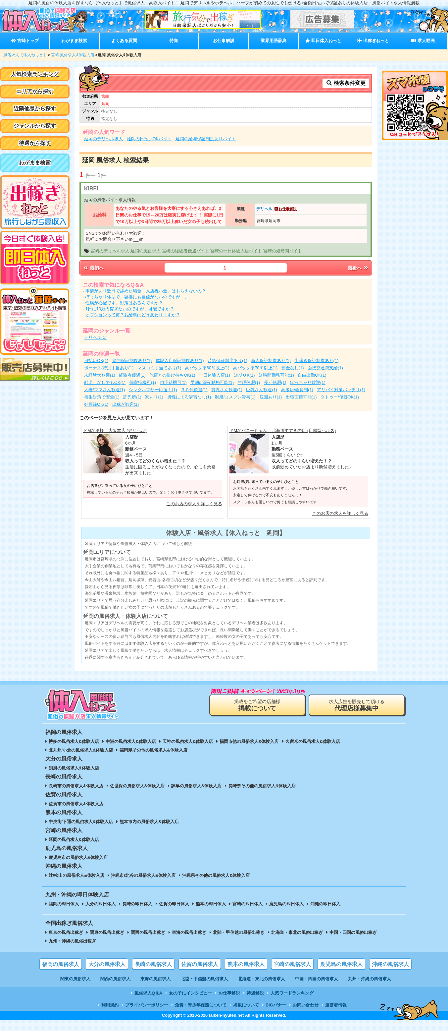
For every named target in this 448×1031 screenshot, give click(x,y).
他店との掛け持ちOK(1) (172, 375)
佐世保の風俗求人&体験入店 (137, 785)
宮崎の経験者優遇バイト (185, 250)
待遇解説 (255, 993)
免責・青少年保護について (200, 1004)
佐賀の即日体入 (174, 903)
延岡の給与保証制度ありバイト (205, 138)
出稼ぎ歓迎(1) (125, 404)
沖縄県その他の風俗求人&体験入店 (216, 875)
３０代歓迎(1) (194, 389)
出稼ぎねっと (373, 40)
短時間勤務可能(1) (276, 375)
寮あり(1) (154, 396)
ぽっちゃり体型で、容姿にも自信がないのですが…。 (137, 296)
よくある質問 (124, 40)
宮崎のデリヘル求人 (110, 250)
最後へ (358, 268)
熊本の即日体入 (211, 903)
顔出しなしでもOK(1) (104, 382)
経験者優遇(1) (132, 375)
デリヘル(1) (95, 337)
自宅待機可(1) (173, 382)
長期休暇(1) (275, 382)
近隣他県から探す (35, 108)
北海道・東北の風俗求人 (261, 978)
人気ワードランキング (292, 993)
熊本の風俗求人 (246, 964)
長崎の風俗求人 (153, 964)
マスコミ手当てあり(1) (159, 367)
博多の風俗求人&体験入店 (74, 741)
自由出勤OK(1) (312, 375)
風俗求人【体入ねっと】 (25, 55)
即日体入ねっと (323, 40)
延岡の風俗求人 (145, 250)
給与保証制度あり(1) (132, 360)
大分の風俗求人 (106, 964)
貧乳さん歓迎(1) (226, 389)
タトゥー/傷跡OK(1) (340, 396)
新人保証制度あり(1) (271, 360)
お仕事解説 (223, 40)
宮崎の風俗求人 (292, 964)
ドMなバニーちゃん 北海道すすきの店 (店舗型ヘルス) (282, 430)
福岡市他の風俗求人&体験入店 (249, 741)
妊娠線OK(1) (96, 404)
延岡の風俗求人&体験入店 (74, 839)
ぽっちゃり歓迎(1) (307, 382)
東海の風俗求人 (155, 978)
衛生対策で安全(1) (102, 396)
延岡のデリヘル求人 (103, 138)
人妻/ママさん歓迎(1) (104, 389)
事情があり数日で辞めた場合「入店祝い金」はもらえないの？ (145, 290)
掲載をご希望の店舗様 (257, 705)
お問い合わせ (306, 1004)
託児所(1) (132, 396)
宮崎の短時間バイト (282, 250)
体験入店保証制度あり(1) (180, 360)
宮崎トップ (25, 40)
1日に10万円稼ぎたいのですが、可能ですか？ (129, 308)
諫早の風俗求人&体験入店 (196, 785)
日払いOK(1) (96, 360)
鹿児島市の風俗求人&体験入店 (78, 857)
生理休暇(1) (249, 382)
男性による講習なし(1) (189, 396)
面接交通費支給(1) (325, 367)
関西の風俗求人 (115, 978)
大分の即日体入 (100, 903)
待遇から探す (35, 143)
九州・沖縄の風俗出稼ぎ (72, 941)
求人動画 (423, 40)
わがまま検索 (74, 40)
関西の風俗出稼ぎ (148, 932)
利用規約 (110, 1004)
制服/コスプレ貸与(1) (235, 396)
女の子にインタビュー (190, 993)
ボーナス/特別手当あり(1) (108, 367)
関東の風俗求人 (75, 978)
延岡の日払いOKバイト (149, 138)
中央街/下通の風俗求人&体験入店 (81, 821)
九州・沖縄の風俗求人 (369, 978)
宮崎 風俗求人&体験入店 (72, 55)
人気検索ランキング (35, 74)
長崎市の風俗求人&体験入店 (76, 785)
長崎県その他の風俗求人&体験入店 (262, 785)
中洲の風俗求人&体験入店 (131, 741)
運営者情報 (336, 1004)
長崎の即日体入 (137, 903)
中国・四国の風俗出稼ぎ (353, 932)
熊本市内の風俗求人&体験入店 (149, 821)
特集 (174, 40)
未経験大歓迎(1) (99, 375)
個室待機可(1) (142, 382)
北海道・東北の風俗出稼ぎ (297, 932)
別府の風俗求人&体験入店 (74, 767)
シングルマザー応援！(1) (153, 389)
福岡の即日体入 (64, 903)
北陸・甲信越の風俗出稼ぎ (239, 932)
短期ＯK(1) (244, 375)
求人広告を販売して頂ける (356, 705)
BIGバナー (276, 1004)
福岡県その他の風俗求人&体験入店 (153, 750)
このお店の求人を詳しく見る (194, 503)
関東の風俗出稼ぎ (107, 932)
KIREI (91, 188)
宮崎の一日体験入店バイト (236, 250)
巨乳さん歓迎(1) (261, 389)
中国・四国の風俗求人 (316, 978)
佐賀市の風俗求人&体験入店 (76, 803)
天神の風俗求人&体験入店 (188, 741)
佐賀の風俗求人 (199, 964)
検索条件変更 (346, 83)
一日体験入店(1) (214, 375)
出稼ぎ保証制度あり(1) (317, 360)
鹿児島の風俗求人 (341, 964)
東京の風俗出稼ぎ (66, 932)
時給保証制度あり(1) (227, 360)
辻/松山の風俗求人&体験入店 (77, 875)
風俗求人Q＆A (148, 993)
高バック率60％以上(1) (207, 367)
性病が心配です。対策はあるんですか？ (124, 302)
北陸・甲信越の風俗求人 (204, 978)
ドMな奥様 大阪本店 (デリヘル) (115, 430)
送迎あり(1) (271, 396)
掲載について (246, 1004)
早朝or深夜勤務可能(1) (212, 382)
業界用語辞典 (273, 40)
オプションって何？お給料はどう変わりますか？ (132, 314)
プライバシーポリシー (146, 1004)
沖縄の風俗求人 (390, 964)
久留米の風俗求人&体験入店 (312, 741)
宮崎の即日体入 (247, 903)
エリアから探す (34, 91)
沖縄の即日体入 (325, 903)
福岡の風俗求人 (60, 964)
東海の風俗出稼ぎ (189, 932)
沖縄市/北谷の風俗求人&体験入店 (143, 875)
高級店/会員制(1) (297, 389)
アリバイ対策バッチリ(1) (341, 389)
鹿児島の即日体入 (286, 903)
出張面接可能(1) (301, 396)
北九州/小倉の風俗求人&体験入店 (81, 750)
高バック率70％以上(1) (255, 367)
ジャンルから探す (35, 126)
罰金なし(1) (292, 367)
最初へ (93, 268)
